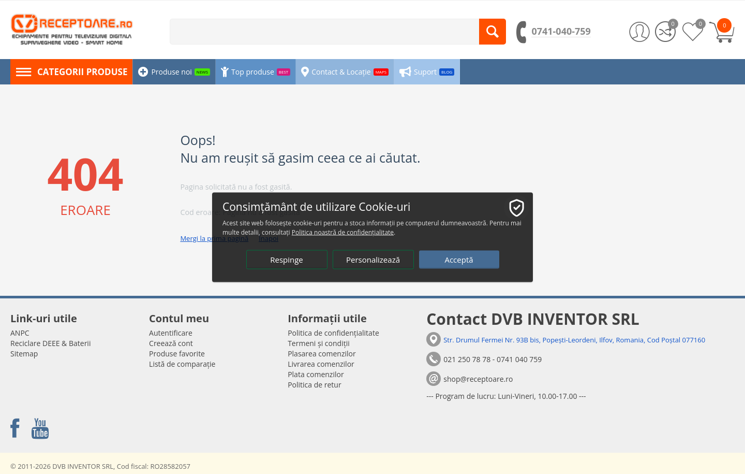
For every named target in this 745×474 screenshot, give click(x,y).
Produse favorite (177, 353)
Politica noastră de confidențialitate (343, 231)
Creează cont (171, 343)
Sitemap (24, 353)
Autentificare (170, 333)
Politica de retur (314, 385)
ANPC (19, 333)
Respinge (286, 259)
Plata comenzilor (316, 374)
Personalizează (373, 259)
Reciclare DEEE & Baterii (50, 343)
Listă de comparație (182, 364)
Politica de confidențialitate (333, 333)
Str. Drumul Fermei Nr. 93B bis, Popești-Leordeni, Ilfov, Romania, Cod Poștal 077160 (574, 339)
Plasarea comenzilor (322, 353)
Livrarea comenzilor (321, 364)
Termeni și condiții (319, 343)
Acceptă (458, 259)
